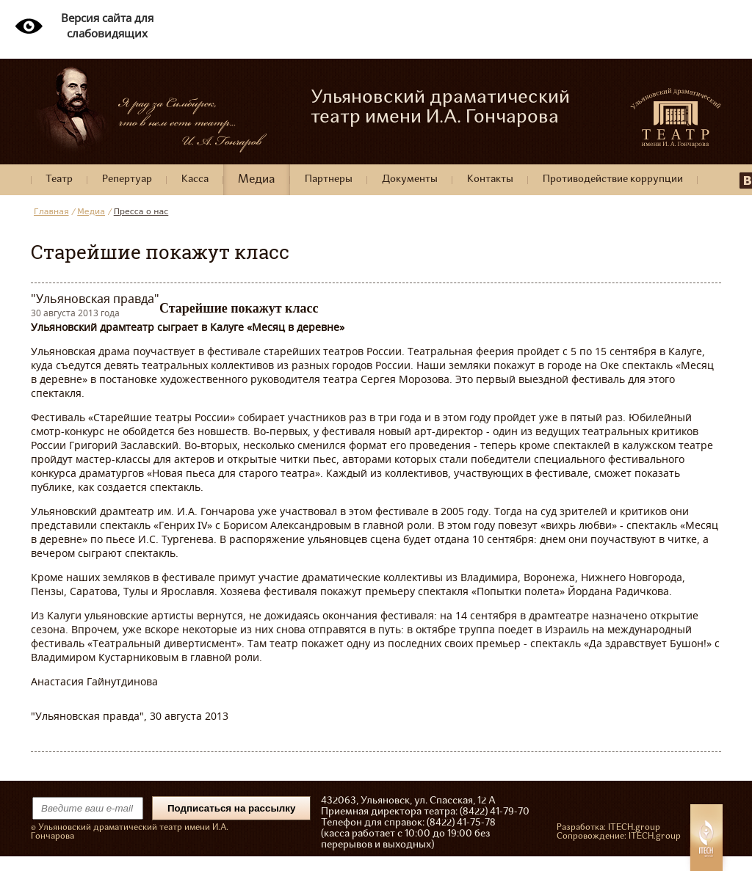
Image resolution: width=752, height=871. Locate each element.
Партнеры (328, 179)
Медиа (256, 180)
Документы (410, 179)
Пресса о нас (141, 211)
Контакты (490, 179)
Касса (195, 179)
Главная (51, 211)
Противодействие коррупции (613, 179)
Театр (59, 179)
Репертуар (127, 179)
